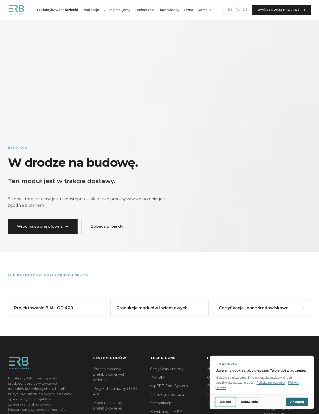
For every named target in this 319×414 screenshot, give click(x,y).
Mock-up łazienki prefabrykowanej (108, 406)
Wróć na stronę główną (43, 226)
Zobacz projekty (107, 226)
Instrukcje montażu (167, 394)
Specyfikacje (161, 403)
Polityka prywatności (271, 382)
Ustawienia (249, 402)
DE (245, 9)
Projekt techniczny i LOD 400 (115, 391)
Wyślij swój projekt (281, 10)
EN (230, 9)
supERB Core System (169, 386)
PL (237, 9)
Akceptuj (297, 402)
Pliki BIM (158, 377)
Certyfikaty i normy (166, 369)
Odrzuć (225, 402)
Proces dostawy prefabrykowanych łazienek (109, 374)
